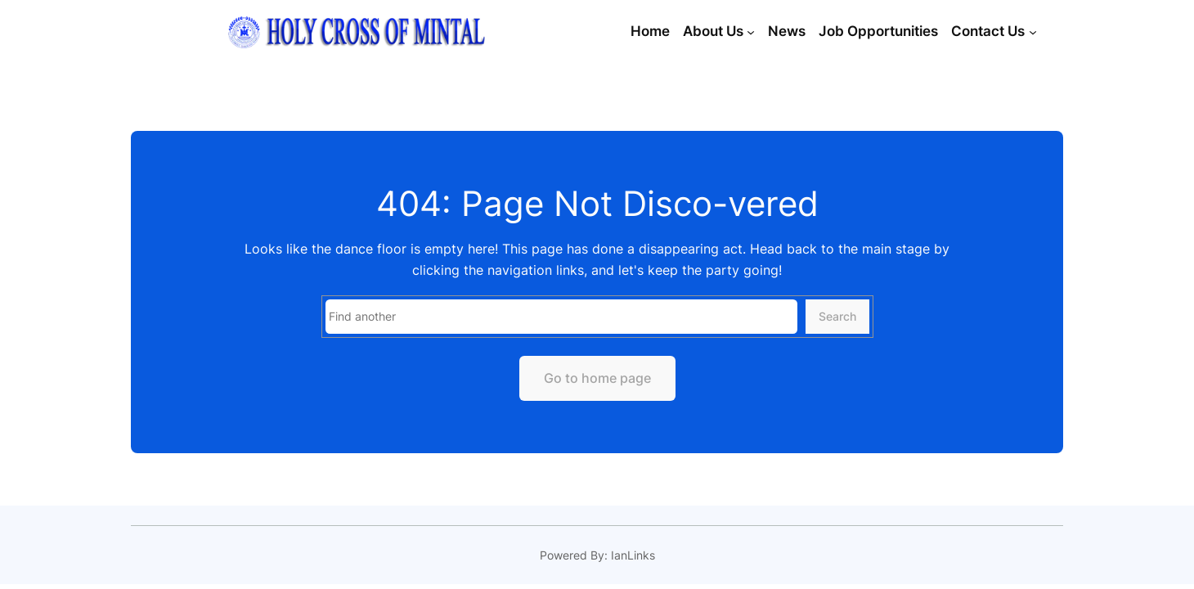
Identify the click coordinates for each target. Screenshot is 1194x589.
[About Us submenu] (751, 32)
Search (837, 316)
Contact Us (988, 31)
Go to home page (597, 378)
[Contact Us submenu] (1033, 32)
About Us (713, 31)
